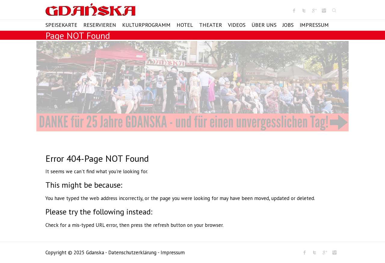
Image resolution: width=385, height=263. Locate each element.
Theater (210, 24)
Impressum (314, 24)
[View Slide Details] (192, 86)
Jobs (288, 24)
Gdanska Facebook (294, 10)
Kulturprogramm (146, 24)
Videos (236, 24)
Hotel (185, 24)
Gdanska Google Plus (314, 10)
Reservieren (99, 24)
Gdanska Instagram (323, 10)
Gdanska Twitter (304, 10)
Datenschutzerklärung (132, 252)
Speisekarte (61, 24)
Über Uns (263, 24)
